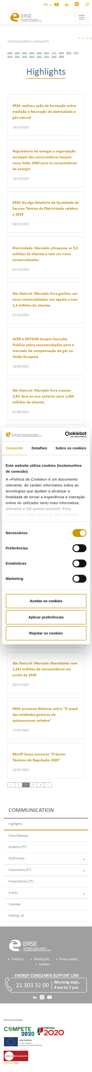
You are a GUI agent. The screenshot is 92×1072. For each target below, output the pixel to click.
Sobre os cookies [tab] (70, 448)
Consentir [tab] (14, 448)
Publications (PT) (47, 870)
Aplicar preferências (46, 617)
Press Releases (18, 836)
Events (47, 893)
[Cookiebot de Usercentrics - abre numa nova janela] (65, 434)
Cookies (44, 964)
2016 (9, 56)
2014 (24, 56)
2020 (54, 53)
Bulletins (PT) (17, 847)
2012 (39, 56)
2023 (31, 53)
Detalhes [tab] (39, 448)
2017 (76, 53)
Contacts (18, 959)
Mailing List (16, 916)
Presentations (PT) (21, 881)
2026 (9, 53)
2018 (68, 53)
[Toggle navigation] (82, 17)
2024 (24, 53)
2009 (61, 56)
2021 (46, 53)
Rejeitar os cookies (46, 633)
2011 (46, 56)
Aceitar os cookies (46, 601)
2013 (31, 56)
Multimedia (47, 858)
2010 (54, 56)
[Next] (48, 785)
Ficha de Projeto (11, 1063)
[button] (87, 4)
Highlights (15, 824)
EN (46, 5)
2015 (17, 56)
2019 (61, 53)
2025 (17, 53)
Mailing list (41, 959)
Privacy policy (68, 959)
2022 (39, 53)
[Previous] (11, 785)
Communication (31, 810)
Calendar (15, 904)
